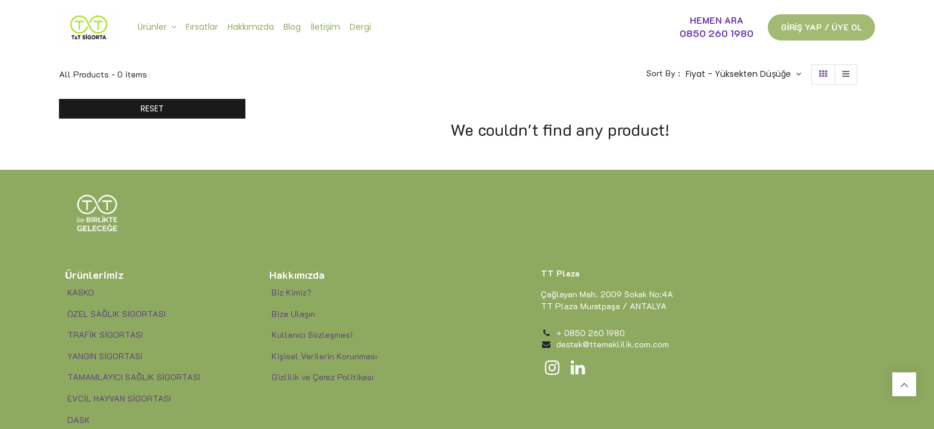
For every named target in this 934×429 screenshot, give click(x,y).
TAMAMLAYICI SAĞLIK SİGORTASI (133, 377)
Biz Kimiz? (290, 292)
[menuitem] (202, 27)
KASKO (80, 292)
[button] (743, 74)
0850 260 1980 (717, 33)
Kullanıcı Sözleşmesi (312, 334)
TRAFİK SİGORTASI (105, 334)
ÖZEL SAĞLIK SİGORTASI (116, 313)
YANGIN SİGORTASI (103, 356)
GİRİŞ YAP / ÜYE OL (821, 27)
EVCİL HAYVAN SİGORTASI (119, 398)
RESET (152, 108)
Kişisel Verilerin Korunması (324, 356)
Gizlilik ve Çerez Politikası (322, 377)
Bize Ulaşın (293, 313)
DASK (78, 419)
